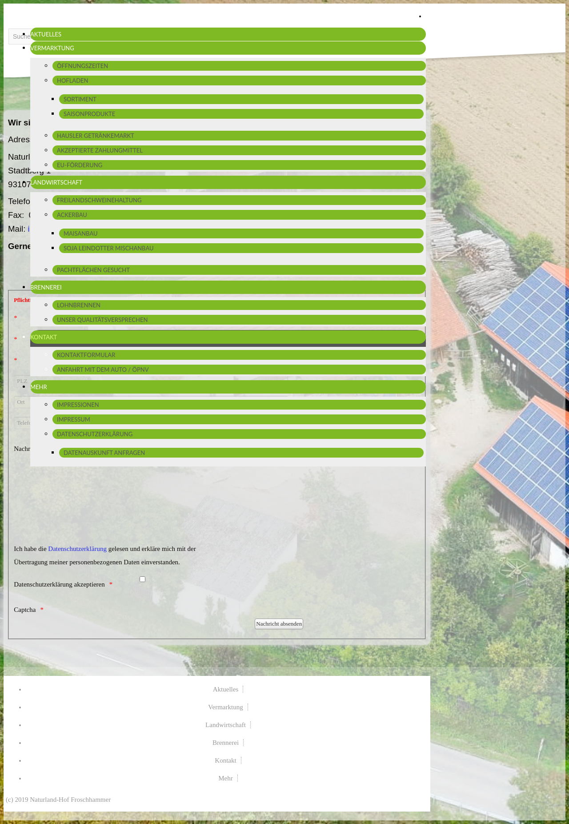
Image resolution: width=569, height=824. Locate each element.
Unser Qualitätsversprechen (102, 319)
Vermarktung (52, 48)
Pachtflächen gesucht (93, 269)
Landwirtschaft (56, 182)
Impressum (73, 419)
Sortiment (80, 99)
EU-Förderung (79, 165)
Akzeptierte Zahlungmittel (100, 150)
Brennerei (46, 287)
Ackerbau (72, 214)
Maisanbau (81, 233)
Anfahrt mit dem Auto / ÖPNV (102, 369)
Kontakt (43, 337)
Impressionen (78, 404)
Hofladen (72, 80)
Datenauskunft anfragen (104, 452)
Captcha (25, 609)
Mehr (38, 386)
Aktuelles (45, 34)
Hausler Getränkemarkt (95, 135)
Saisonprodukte (89, 113)
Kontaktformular (86, 354)
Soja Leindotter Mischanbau (109, 248)
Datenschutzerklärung (94, 434)
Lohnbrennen (78, 305)
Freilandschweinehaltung (99, 200)
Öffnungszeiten (82, 65)
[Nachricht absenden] (279, 624)
